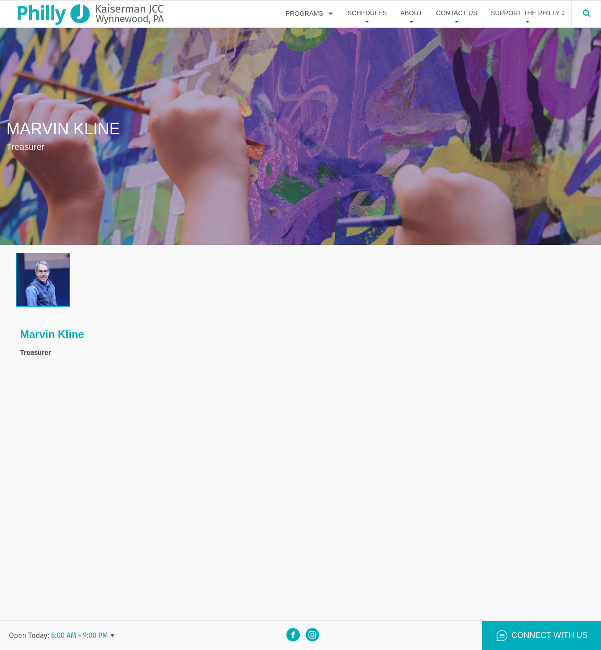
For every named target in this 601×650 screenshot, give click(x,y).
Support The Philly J (528, 13)
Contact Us (456, 13)
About (411, 13)
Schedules (367, 13)
